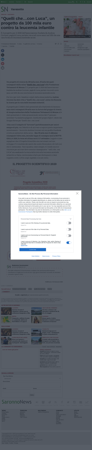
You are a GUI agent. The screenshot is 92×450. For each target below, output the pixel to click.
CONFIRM (32, 249)
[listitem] (46, 219)
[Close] (78, 194)
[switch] (68, 223)
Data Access (45, 256)
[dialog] (46, 225)
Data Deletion (35, 256)
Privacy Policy (56, 256)
